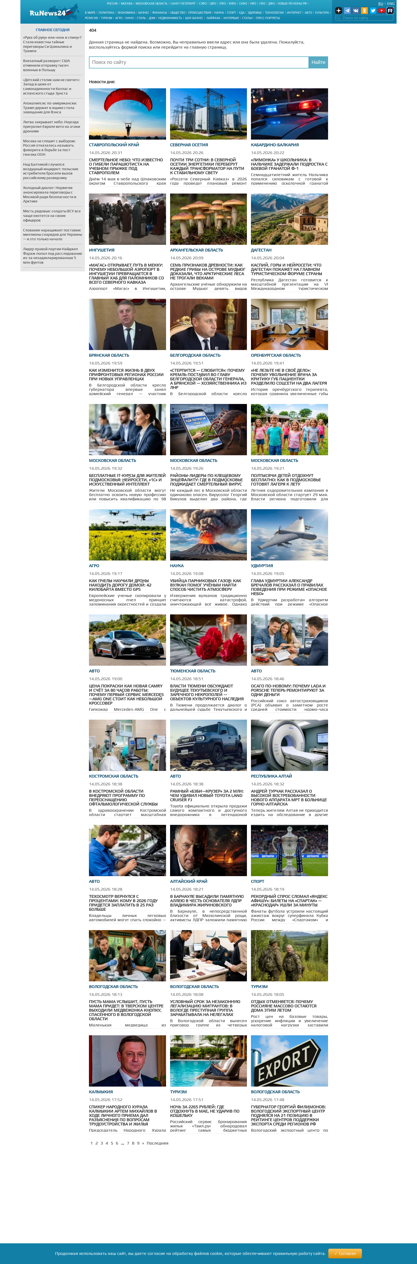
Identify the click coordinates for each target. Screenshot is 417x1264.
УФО (253, 3)
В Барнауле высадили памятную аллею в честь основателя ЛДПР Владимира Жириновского (207, 901)
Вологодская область (113, 986)
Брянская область (109, 355)
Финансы (159, 12)
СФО (262, 3)
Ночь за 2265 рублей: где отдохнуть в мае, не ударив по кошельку (204, 1111)
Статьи (247, 18)
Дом (152, 18)
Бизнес (143, 12)
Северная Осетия (189, 144)
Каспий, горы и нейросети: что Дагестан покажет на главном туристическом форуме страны (286, 269)
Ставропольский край (114, 144)
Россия (112, 3)
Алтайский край (188, 881)
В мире (90, 12)
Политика (106, 12)
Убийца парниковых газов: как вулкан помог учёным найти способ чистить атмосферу (205, 585)
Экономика (126, 12)
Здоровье (255, 12)
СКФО (243, 3)
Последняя (157, 1143)
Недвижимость (170, 18)
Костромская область (113, 776)
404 (92, 30)
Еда (242, 12)
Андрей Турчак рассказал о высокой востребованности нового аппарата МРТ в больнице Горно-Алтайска (289, 798)
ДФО (271, 3)
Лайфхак (213, 18)
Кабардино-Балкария (275, 144)
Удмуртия (262, 565)
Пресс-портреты (268, 18)
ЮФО (232, 3)
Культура (322, 12)
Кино (129, 18)
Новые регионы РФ (292, 3)
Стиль (141, 18)
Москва (126, 3)
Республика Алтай (271, 776)
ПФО (222, 3)
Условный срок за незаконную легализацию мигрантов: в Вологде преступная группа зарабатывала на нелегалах (205, 1008)
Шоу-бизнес (194, 18)
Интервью (231, 18)
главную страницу (208, 47)
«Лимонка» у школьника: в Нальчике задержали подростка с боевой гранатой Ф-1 (289, 164)
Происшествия (199, 12)
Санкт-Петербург (183, 3)
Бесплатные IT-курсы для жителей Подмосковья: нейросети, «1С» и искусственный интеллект (127, 480)
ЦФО (213, 3)
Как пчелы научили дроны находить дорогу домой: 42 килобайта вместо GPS (120, 585)
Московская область (151, 3)
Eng (390, 3)
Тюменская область (192, 670)
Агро (118, 18)
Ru (380, 3)
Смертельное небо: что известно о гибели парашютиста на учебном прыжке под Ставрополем (126, 166)
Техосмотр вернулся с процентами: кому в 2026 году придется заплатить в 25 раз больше (123, 903)
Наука (219, 12)
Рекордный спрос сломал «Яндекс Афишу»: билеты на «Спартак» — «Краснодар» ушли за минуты (289, 901)
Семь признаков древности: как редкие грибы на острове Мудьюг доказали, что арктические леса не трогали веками (207, 272)
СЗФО (203, 3)
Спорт (231, 12)
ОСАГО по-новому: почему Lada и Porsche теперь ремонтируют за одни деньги (288, 690)
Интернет (294, 12)
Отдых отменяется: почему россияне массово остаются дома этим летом (284, 1006)
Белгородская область (195, 355)
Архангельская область (196, 250)
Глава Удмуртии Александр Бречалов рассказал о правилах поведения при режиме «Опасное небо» (289, 587)
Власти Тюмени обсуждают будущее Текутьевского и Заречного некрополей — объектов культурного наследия (207, 692)
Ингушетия (101, 250)
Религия (91, 18)
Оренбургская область (276, 355)
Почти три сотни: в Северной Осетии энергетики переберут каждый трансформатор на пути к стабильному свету (207, 166)
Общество (177, 12)
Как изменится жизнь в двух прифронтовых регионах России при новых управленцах (126, 374)
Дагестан (261, 250)
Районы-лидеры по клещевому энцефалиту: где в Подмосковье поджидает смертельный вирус (206, 480)
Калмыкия (101, 1091)
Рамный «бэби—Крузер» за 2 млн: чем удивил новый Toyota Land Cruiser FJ (206, 795)
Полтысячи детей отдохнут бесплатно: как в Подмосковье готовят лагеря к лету (286, 480)
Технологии (274, 12)
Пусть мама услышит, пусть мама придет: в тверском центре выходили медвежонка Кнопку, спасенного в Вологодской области (126, 1010)
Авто (308, 12)
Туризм (106, 18)
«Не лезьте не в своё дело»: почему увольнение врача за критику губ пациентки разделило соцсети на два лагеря (289, 377)
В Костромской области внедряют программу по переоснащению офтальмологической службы (123, 798)
